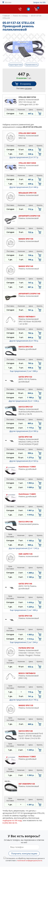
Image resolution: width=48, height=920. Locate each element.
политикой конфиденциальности (29, 860)
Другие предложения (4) (24, 699)
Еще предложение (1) (24, 371)
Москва (8, 2)
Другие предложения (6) (24, 461)
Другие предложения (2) (24, 157)
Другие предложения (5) (24, 401)
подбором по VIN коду (12, 820)
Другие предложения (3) (24, 187)
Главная (6, 15)
